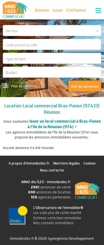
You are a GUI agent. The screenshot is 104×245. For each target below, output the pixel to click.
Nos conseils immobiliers (53, 223)
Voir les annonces (84, 86)
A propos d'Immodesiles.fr (29, 163)
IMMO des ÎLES (15, 9)
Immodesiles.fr (59, 182)
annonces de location (49, 192)
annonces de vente (51, 187)
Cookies (89, 163)
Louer (58, 10)
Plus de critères (23, 86)
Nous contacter (52, 170)
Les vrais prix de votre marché (57, 212)
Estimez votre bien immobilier (57, 218)
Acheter (42, 10)
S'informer (76, 10)
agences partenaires (51, 197)
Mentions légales (66, 163)
